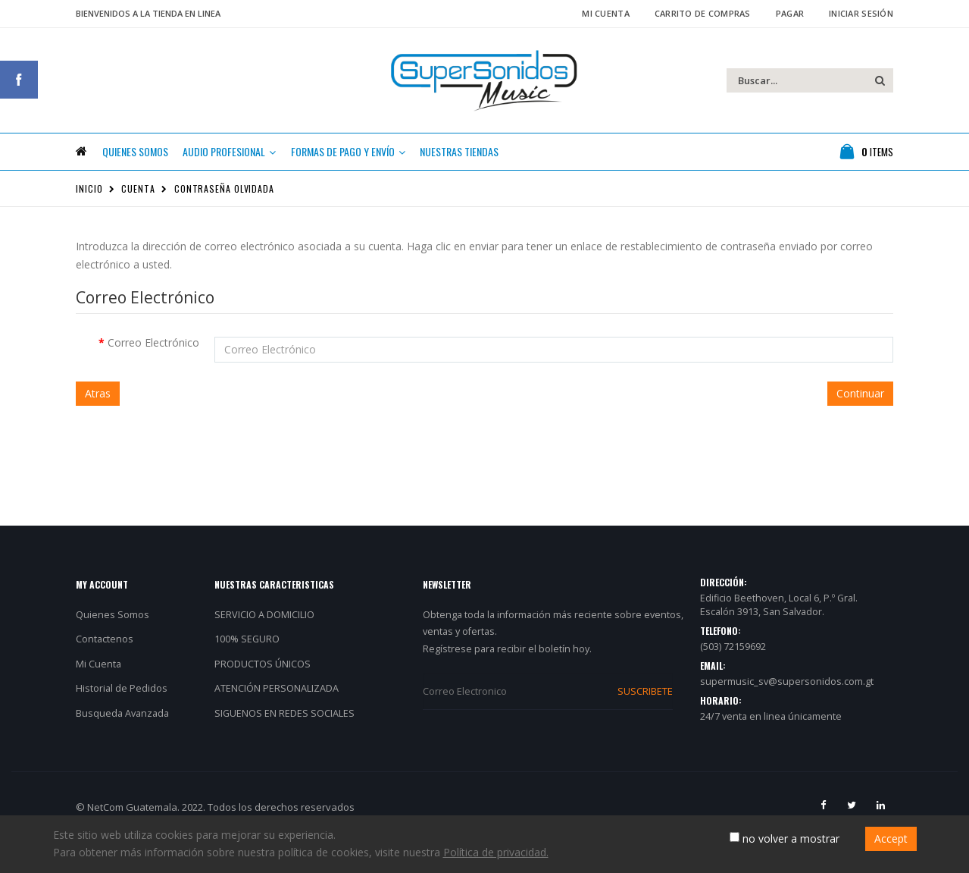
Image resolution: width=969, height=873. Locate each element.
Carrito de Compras (703, 13)
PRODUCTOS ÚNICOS (262, 687)
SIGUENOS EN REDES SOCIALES (284, 736)
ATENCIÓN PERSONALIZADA (276, 712)
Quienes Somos (112, 638)
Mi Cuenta (605, 13)
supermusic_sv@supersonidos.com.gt (787, 705)
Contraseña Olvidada (224, 212)
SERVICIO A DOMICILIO (264, 638)
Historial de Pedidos (121, 712)
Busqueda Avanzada (122, 736)
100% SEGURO (247, 662)
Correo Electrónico (153, 366)
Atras (98, 417)
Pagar (790, 13)
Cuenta (138, 212)
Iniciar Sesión (861, 13)
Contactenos (104, 662)
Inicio (89, 212)
